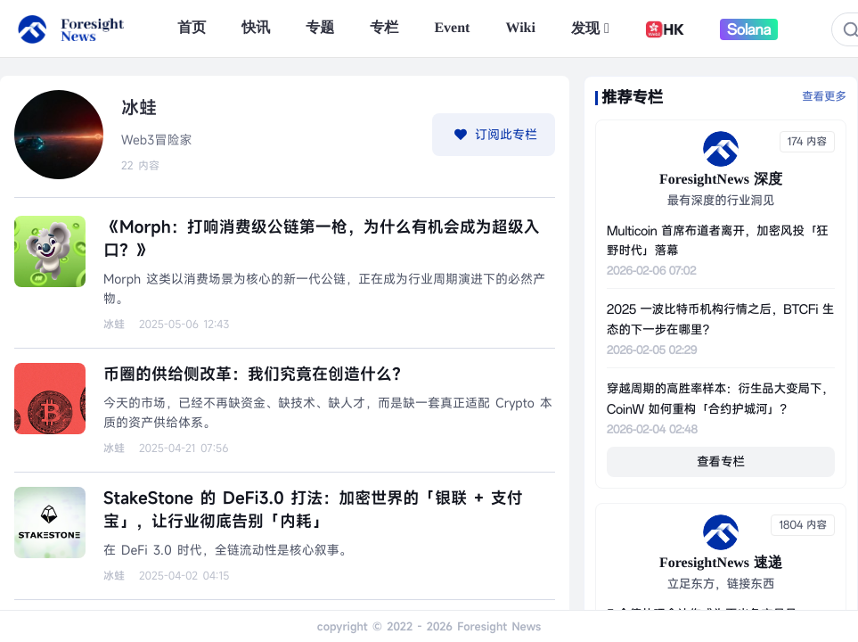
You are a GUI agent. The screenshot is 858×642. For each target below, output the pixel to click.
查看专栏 (721, 462)
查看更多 (824, 97)
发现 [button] (590, 29)
